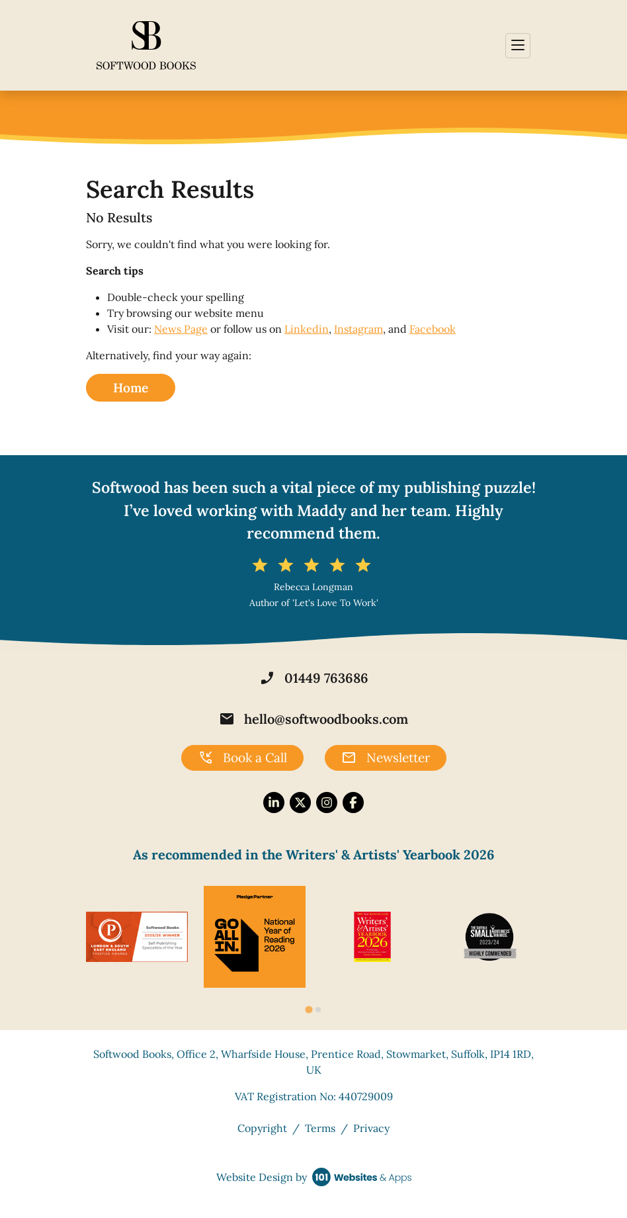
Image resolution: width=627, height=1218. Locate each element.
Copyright (262, 1128)
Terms (320, 1128)
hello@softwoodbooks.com (313, 719)
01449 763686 (313, 678)
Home (130, 388)
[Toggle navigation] (517, 45)
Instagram (358, 328)
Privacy (371, 1128)
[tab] (308, 1010)
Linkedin (306, 328)
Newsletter (385, 758)
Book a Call (242, 758)
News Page (181, 328)
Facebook (432, 328)
